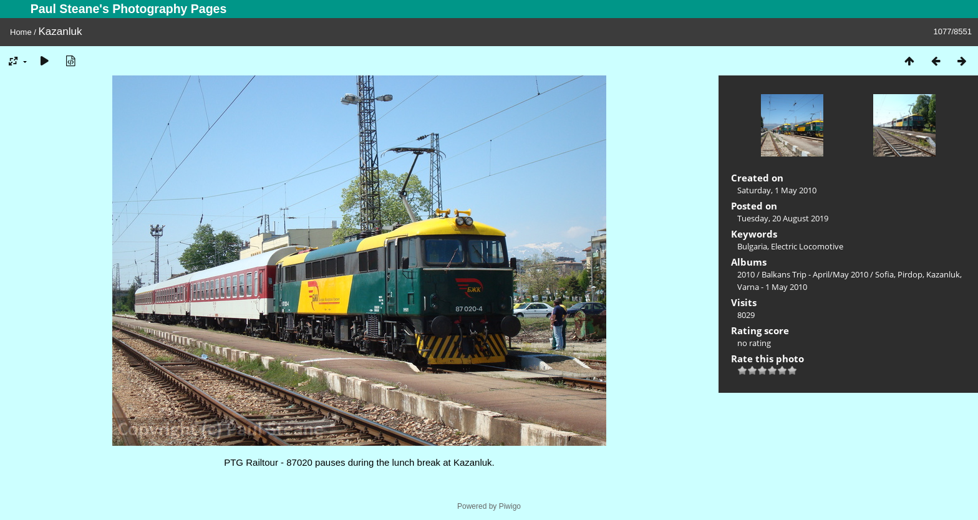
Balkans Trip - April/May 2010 (815, 274)
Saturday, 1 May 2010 (776, 190)
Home (21, 32)
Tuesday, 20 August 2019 (782, 218)
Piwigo (510, 506)
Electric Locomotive (807, 246)
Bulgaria (752, 246)
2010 (746, 274)
